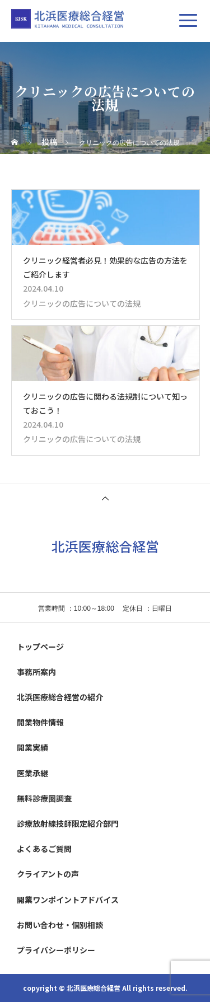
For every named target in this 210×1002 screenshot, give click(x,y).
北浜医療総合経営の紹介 (60, 697)
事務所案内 (36, 671)
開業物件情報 (40, 722)
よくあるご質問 (44, 848)
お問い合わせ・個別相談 (60, 924)
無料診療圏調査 (44, 798)
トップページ (40, 646)
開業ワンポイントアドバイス (68, 899)
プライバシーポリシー (56, 950)
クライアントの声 (48, 873)
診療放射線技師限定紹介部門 (68, 823)
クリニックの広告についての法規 (82, 303)
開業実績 (32, 747)
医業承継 (32, 773)
